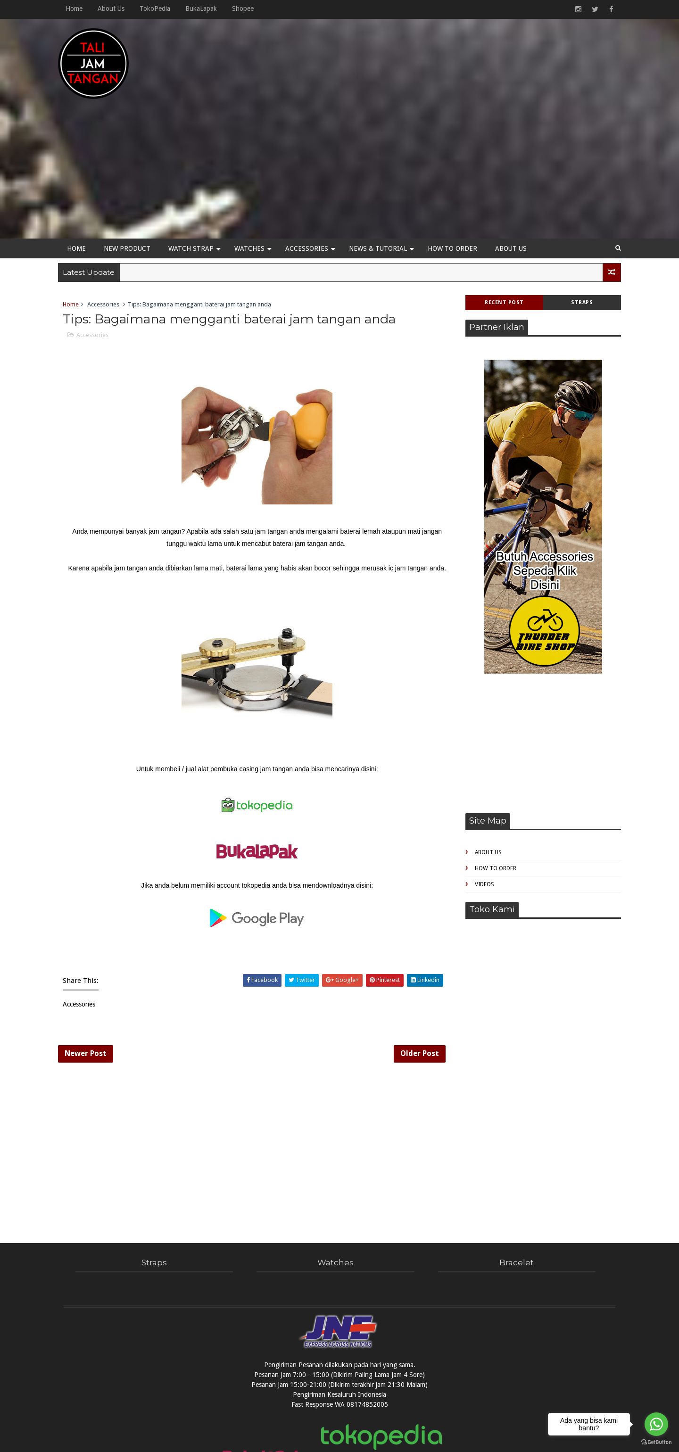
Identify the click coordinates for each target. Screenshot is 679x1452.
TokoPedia (160, 8)
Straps (577, 231)
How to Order (458, 176)
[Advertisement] (443, 95)
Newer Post (91, 997)
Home (79, 8)
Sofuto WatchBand (377, 1440)
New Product (132, 176)
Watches (255, 176)
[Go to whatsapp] (656, 1424)
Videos (479, 812)
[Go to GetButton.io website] (656, 1442)
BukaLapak (207, 8)
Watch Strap (196, 176)
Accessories (312, 176)
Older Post (403, 997)
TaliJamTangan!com (313, 1440)
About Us (116, 8)
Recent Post (498, 231)
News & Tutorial (384, 176)
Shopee (248, 8)
